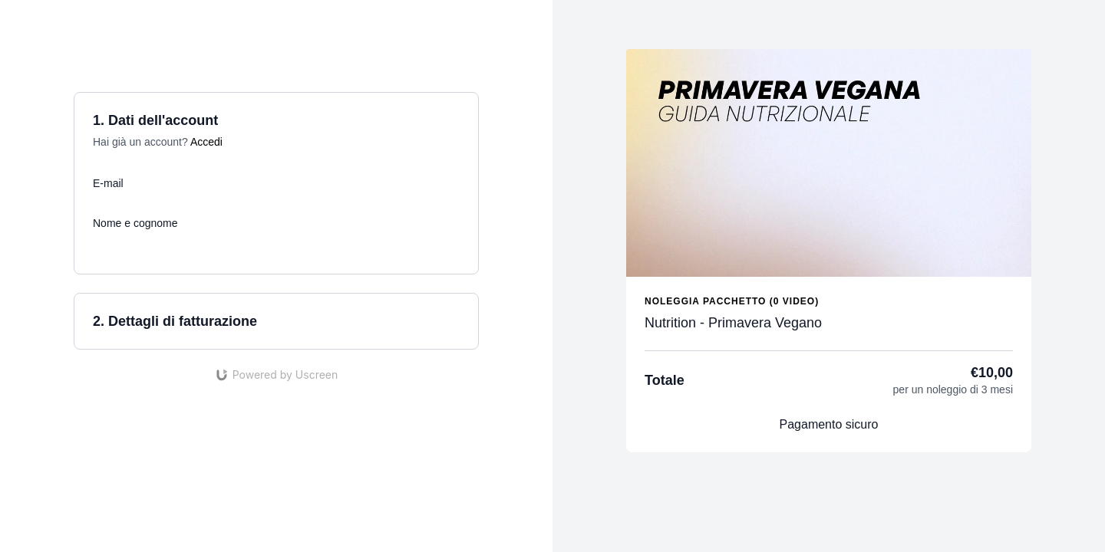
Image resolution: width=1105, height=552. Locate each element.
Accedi (206, 142)
